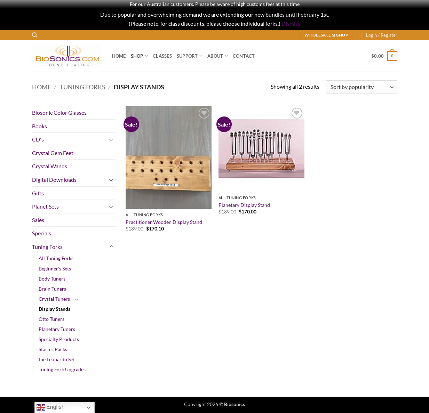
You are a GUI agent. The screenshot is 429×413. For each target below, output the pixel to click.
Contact (244, 56)
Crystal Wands (49, 166)
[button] (381, 35)
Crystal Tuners (54, 299)
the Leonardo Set (57, 359)
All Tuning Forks (56, 258)
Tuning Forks (82, 87)
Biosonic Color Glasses (59, 112)
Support (189, 55)
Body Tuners (52, 279)
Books (39, 126)
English (51, 407)
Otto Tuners (51, 319)
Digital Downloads (54, 179)
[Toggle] (111, 139)
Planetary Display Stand (244, 205)
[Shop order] (361, 87)
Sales (38, 220)
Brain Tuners (52, 289)
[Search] (34, 35)
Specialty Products (59, 339)
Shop (139, 55)
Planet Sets (45, 206)
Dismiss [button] (290, 23)
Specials (41, 233)
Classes (162, 56)
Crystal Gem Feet (52, 152)
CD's (38, 139)
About (217, 55)
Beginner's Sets (55, 269)
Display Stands (54, 309)
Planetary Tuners (57, 329)
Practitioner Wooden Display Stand (164, 222)
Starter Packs (53, 349)
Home (119, 56)
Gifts (38, 193)
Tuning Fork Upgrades (62, 369)
